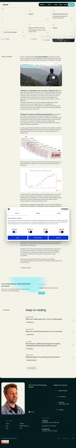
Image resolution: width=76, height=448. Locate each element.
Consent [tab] (17, 213)
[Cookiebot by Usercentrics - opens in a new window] (62, 209)
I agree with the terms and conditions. (49, 288)
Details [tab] (38, 213)
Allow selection (38, 237)
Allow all (58, 237)
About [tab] (58, 213)
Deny (17, 237)
